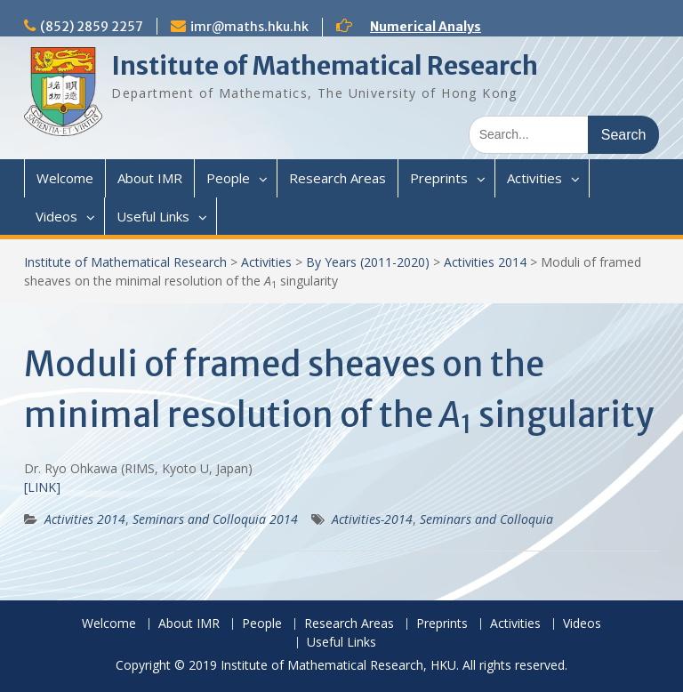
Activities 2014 (485, 261)
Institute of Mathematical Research (324, 66)
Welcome (64, 178)
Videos (56, 216)
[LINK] (42, 487)
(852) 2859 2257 (91, 27)
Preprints (439, 178)
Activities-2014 (372, 519)
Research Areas (337, 178)
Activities (534, 178)
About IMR (149, 178)
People (228, 178)
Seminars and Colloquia (486, 519)
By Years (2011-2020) (368, 261)
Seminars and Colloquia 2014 (215, 519)
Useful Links (153, 216)
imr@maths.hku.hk (249, 27)
